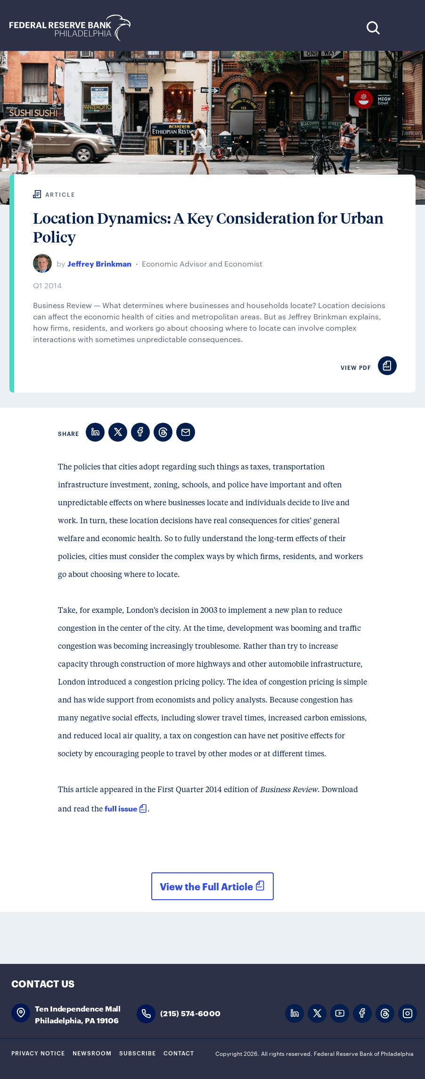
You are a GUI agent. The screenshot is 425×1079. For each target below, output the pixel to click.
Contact (178, 1052)
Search (373, 28)
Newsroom (92, 1052)
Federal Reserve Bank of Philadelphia (74, 28)
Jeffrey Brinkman (99, 263)
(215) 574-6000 (190, 1012)
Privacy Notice (38, 1052)
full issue (121, 808)
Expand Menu (402, 28)
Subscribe (137, 1052)
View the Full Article (206, 886)
